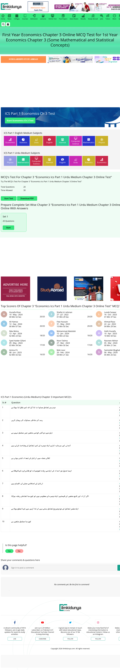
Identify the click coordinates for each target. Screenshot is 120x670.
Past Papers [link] (63, 17)
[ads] (15, 289)
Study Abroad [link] (93, 17)
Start (8, 227)
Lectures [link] (43, 17)
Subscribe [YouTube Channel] (42, 639)
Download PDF (27, 198)
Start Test (8, 198)
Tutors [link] (108, 17)
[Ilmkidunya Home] (14, 7)
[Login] (8, 24)
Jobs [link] (101, 17)
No (19, 551)
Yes (9, 551)
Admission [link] (34, 17)
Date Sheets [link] (74, 17)
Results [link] (83, 17)
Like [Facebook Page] (14, 639)
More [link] (114, 17)
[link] (40, 6)
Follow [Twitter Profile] (70, 639)
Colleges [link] (17, 17)
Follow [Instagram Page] (98, 639)
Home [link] (3, 17)
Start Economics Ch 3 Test (20, 120)
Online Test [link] (53, 17)
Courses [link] (25, 17)
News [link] (9, 17)
